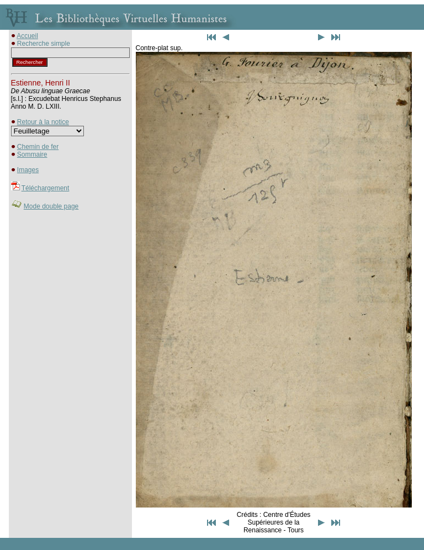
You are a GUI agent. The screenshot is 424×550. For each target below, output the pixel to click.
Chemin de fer (38, 147)
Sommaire (32, 154)
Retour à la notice (43, 122)
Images (28, 170)
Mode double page (51, 206)
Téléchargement (46, 188)
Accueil (27, 36)
